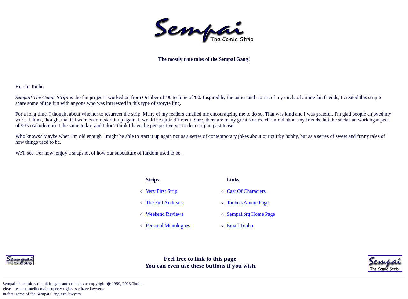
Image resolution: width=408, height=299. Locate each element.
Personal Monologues (168, 225)
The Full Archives (164, 202)
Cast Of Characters (246, 191)
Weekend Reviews (164, 214)
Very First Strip (161, 191)
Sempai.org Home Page (251, 214)
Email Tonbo (240, 225)
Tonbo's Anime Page (248, 202)
